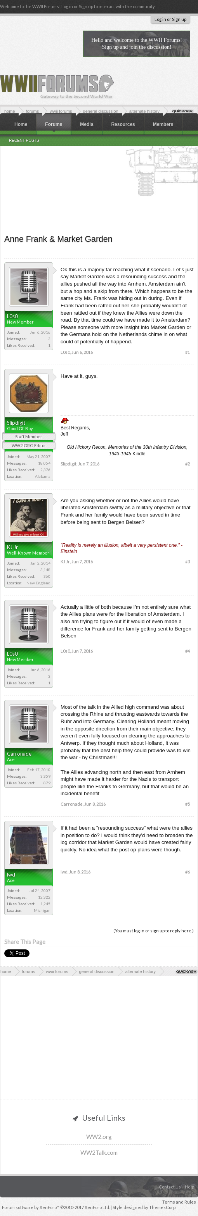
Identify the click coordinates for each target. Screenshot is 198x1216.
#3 (187, 561)
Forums (53, 124)
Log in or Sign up (170, 19)
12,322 (44, 897)
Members (163, 124)
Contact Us (170, 1186)
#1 (187, 352)
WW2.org (99, 1136)
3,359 (45, 776)
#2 (187, 463)
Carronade (19, 754)
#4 (187, 650)
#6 (187, 871)
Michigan (42, 910)
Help (189, 1186)
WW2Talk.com (99, 1152)
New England (38, 582)
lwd (11, 875)
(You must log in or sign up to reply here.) (153, 930)
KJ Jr (12, 547)
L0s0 (12, 316)
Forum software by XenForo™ (56, 1207)
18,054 (44, 463)
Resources (123, 124)
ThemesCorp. (162, 1207)
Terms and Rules (179, 1201)
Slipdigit (16, 423)
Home (20, 124)
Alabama (42, 476)
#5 (187, 803)
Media (86, 124)
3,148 (45, 569)
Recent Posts (24, 140)
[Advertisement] (99, 174)
